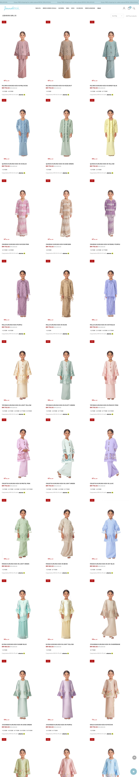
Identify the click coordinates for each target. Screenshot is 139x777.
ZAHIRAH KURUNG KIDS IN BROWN (118, 135)
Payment (39, 722)
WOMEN (61, 8)
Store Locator (67, 716)
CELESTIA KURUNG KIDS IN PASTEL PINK (121, 268)
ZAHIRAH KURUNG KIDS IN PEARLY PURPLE (15, 201)
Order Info (40, 709)
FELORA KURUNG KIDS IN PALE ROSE (15, 70)
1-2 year (4, 75)
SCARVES (80, 8)
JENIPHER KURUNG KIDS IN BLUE (49, 533)
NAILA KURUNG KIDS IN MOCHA (83, 468)
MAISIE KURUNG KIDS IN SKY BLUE (14, 401)
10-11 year (109, 276)
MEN (67, 8)
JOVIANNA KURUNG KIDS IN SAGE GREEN (17, 468)
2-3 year (45, 141)
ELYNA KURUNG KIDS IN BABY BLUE (50, 401)
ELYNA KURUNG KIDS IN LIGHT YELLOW (85, 401)
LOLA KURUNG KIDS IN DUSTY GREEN (85, 601)
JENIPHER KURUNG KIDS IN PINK (14, 533)
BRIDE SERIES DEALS (49, 8)
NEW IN (38, 8)
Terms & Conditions (43, 719)
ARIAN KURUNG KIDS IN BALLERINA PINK (121, 666)
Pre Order (39, 727)
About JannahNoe (69, 709)
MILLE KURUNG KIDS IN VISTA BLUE (119, 200)
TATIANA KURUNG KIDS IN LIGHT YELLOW (17, 268)
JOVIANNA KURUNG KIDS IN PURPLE (50, 468)
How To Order (41, 714)
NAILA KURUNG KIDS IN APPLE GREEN (120, 468)
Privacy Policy (40, 725)
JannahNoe (23, 771)
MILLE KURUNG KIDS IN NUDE (82, 200)
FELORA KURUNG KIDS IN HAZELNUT (50, 70)
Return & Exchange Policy (44, 730)
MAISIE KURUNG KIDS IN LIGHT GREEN (85, 335)
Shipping (39, 716)
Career (64, 719)
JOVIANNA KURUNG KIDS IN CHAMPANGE (116, 402)
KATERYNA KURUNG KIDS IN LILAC (15, 666)
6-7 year (86, 75)
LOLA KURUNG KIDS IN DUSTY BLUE (50, 601)
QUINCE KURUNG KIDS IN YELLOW (49, 135)
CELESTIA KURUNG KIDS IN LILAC (49, 335)
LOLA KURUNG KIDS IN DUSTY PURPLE (120, 601)
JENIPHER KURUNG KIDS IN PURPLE (84, 533)
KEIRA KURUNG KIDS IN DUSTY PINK (119, 533)
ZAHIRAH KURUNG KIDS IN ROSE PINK (85, 135)
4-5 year (10, 75)
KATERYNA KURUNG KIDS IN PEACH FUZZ (86, 666)
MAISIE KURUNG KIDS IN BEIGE (117, 335)
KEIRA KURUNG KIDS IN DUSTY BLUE (15, 601)
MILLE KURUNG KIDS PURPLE (47, 200)
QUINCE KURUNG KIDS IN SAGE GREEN (16, 135)
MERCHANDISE (90, 8)
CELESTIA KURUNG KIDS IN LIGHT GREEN (17, 335)
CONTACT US (90, 709)
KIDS (72, 8)
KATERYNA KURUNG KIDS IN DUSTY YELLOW (50, 668)
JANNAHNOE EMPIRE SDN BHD (16, 709)
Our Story (65, 714)
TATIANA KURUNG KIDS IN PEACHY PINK (86, 268)
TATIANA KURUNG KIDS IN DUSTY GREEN (52, 268)
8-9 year (29, 273)
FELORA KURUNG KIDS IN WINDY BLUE (85, 70)
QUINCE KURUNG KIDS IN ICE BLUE (118, 70)
